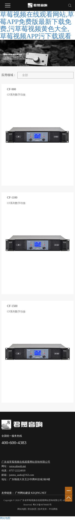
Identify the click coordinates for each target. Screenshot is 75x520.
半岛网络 (53, 509)
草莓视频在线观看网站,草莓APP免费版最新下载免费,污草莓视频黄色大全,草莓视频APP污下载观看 (37, 25)
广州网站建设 (22, 493)
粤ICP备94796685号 (42, 504)
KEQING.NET (38, 493)
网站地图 (21, 509)
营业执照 (32, 509)
